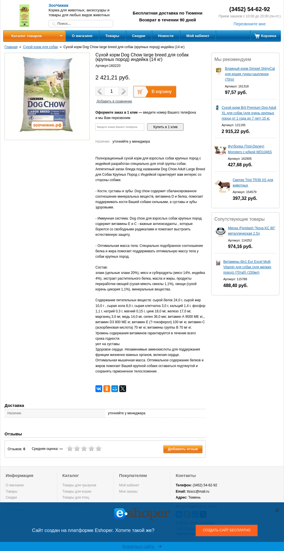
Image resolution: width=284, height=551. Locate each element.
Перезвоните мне (249, 24)
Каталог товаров (26, 36)
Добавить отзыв (183, 449)
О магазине (82, 36)
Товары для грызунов (79, 485)
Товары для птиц (75, 497)
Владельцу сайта (142, 546)
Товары (112, 36)
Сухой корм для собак (40, 47)
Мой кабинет (197, 36)
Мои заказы (128, 491)
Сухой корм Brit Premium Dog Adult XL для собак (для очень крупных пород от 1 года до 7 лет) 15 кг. (249, 113)
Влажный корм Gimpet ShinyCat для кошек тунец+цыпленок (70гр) (250, 74)
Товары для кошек (76, 491)
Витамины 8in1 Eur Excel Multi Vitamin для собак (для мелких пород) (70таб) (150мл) (247, 267)
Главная (11, 47)
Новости (166, 36)
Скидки (138, 36)
